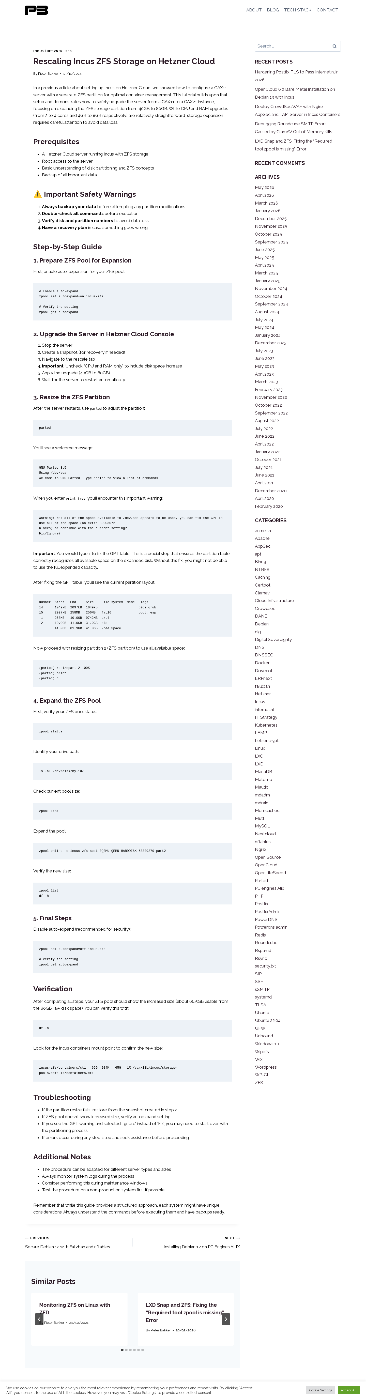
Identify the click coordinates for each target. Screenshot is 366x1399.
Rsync (261, 958)
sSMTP (262, 989)
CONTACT (327, 9)
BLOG (273, 9)
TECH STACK (297, 9)
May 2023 (264, 366)
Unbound (264, 1035)
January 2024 (268, 335)
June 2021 (264, 475)
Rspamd (263, 950)
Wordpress (266, 1067)
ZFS (68, 51)
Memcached (267, 810)
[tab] (122, 1350)
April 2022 (264, 444)
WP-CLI (263, 1074)
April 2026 (264, 195)
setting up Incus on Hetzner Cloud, (117, 87)
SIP (258, 973)
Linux (260, 748)
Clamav (262, 592)
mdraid (261, 802)
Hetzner (55, 51)
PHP (259, 896)
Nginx (260, 849)
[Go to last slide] (39, 1319)
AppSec (262, 546)
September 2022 (271, 413)
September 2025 (271, 241)
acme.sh (263, 530)
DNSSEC (264, 654)
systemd (263, 997)
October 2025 (268, 234)
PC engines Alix (269, 888)
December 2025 (271, 218)
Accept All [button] (349, 1390)
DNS (260, 647)
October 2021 (268, 459)
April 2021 (264, 482)
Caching (262, 577)
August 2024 (267, 311)
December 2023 (270, 342)
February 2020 (269, 506)
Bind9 (260, 561)
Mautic (261, 787)
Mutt (259, 818)
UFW (260, 1028)
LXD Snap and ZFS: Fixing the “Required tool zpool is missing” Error (185, 1312)
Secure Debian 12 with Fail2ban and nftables (76, 1241)
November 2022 (271, 397)
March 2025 (266, 272)
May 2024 (264, 327)
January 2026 (268, 210)
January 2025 (268, 280)
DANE (261, 616)
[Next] (226, 1319)
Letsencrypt (267, 740)
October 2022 (268, 405)
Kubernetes (266, 725)
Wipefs (262, 1051)
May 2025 (264, 257)
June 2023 (264, 358)
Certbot (262, 585)
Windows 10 (267, 1043)
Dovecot (263, 670)
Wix (259, 1059)
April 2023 (264, 374)
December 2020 (271, 490)
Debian (262, 623)
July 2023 (264, 350)
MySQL (262, 825)
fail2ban (262, 686)
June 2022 (264, 436)
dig (258, 631)
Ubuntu (262, 1012)
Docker (262, 662)
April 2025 (264, 265)
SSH (259, 981)
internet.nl (264, 709)
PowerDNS (266, 919)
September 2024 (271, 303)
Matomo (263, 779)
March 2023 (266, 381)
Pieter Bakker (48, 73)
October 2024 (268, 296)
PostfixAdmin (268, 911)
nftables (263, 841)
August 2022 (267, 420)
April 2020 (264, 498)
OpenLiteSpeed (270, 872)
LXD (259, 763)
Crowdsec (265, 608)
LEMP (261, 732)
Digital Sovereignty (273, 639)
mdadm (262, 794)
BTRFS (262, 569)
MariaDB (263, 771)
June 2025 (265, 249)
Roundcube (266, 942)
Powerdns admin (271, 927)
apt (258, 554)
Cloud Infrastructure (274, 600)
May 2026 (264, 187)
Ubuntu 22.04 (268, 1020)
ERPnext (263, 678)
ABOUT (254, 9)
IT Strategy (266, 717)
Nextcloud (265, 833)
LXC (259, 756)
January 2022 (267, 451)
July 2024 (264, 319)
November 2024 (271, 288)
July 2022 (264, 428)
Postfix (261, 903)
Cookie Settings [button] (320, 1390)
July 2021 (264, 467)
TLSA (260, 1004)
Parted (261, 880)
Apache (262, 538)
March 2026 (266, 203)
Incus (38, 51)
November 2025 (271, 226)
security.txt (265, 965)
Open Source (268, 857)
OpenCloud (266, 864)
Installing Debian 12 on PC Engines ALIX (188, 1241)
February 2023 (269, 389)
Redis (260, 934)
